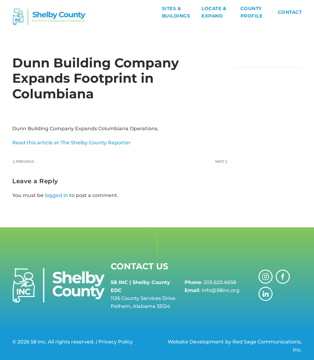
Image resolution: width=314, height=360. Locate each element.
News (187, 110)
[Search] (268, 61)
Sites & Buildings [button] (176, 12)
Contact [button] (290, 12)
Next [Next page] (221, 161)
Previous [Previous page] (23, 161)
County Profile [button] (251, 12)
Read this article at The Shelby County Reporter (71, 143)
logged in (56, 195)
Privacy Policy (115, 342)
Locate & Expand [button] (213, 12)
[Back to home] (87, 16)
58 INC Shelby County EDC (73, 110)
